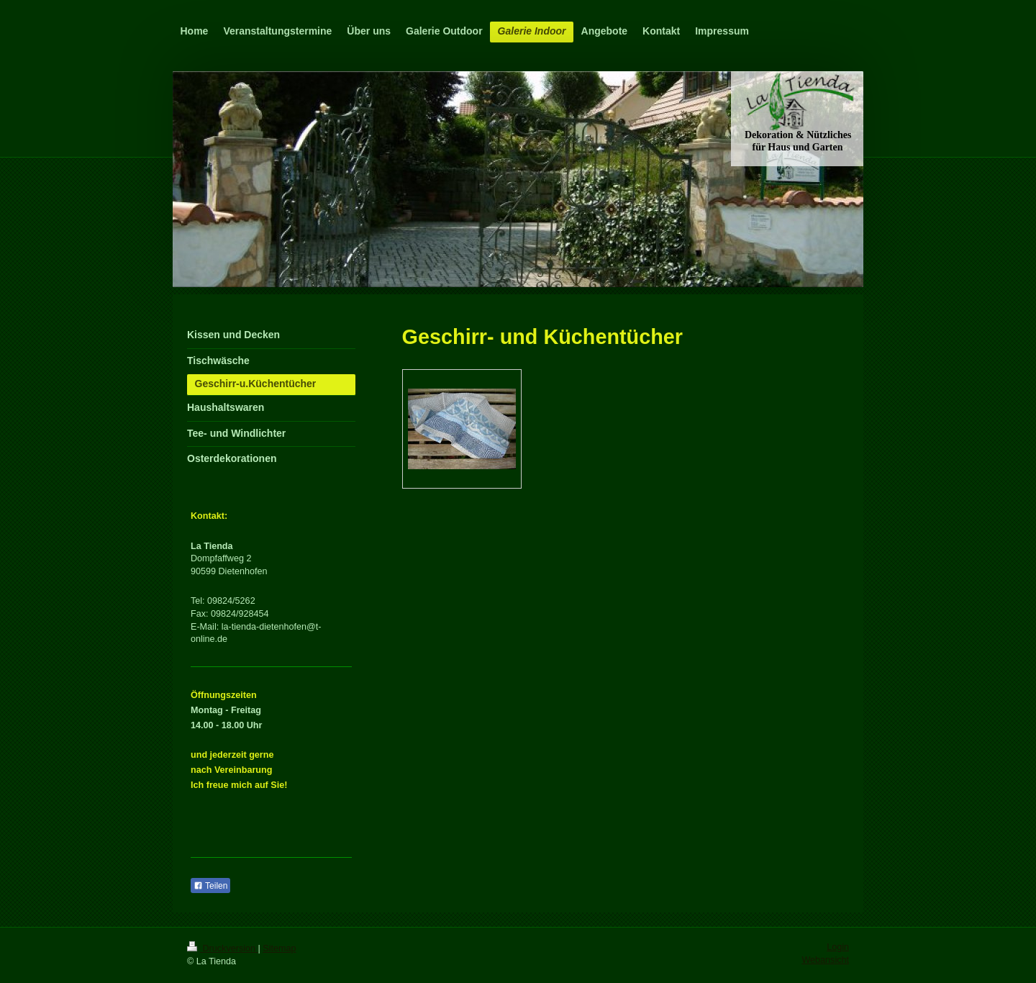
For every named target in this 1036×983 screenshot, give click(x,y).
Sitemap (279, 948)
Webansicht (825, 960)
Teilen (210, 886)
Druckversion (222, 948)
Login (838, 947)
